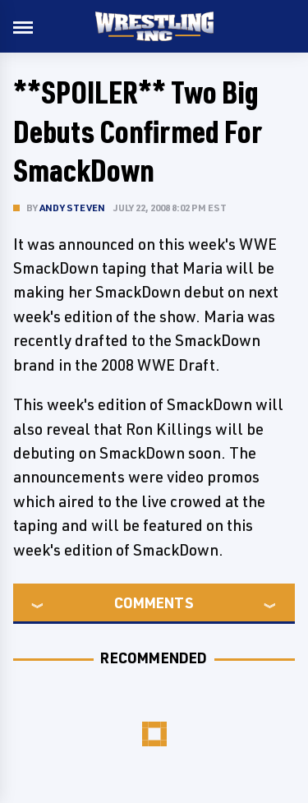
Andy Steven (72, 207)
